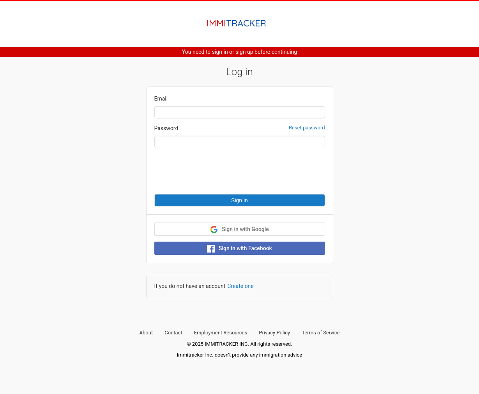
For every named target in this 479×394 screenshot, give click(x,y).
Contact (173, 333)
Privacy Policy (274, 333)
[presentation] (213, 171)
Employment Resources (220, 333)
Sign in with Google (239, 229)
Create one (240, 286)
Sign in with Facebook (239, 249)
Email (161, 98)
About (146, 333)
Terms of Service (320, 333)
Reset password (307, 127)
